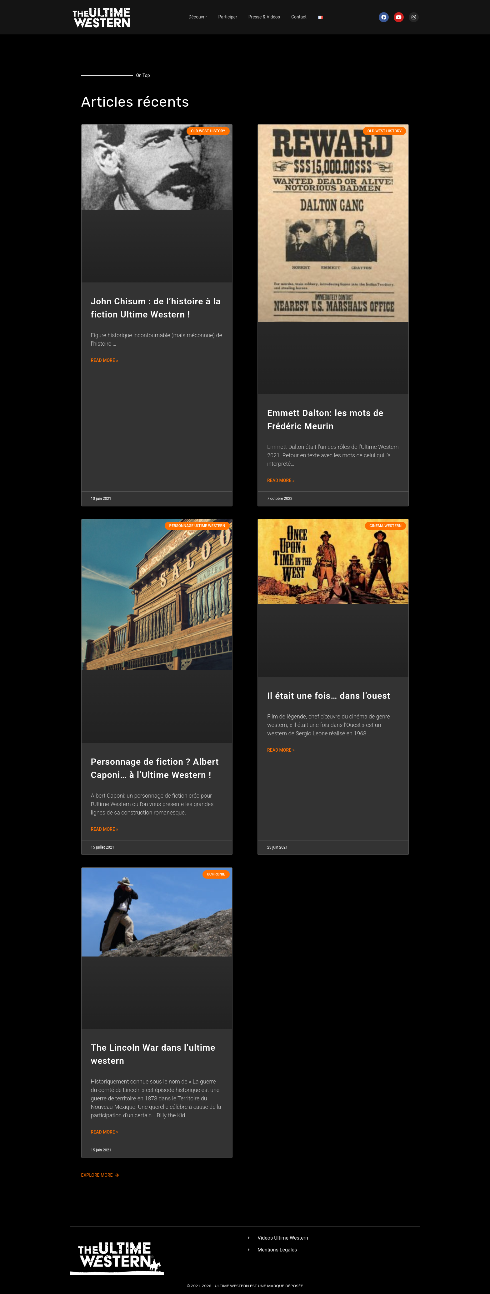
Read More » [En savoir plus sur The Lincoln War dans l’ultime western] (104, 1131)
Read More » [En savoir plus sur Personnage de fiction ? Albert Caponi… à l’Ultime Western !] (104, 829)
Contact (299, 16)
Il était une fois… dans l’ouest (328, 696)
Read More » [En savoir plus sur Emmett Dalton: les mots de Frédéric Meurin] (281, 480)
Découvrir (197, 16)
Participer (227, 16)
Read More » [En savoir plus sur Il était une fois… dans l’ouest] (281, 750)
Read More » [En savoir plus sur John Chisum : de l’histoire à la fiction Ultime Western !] (104, 360)
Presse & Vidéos (264, 16)
